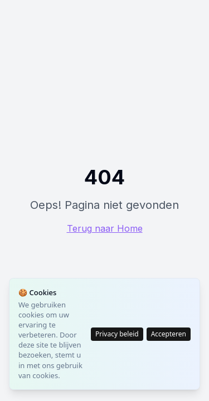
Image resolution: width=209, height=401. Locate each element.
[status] (104, 334)
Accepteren (168, 334)
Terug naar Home (105, 228)
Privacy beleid (117, 334)
